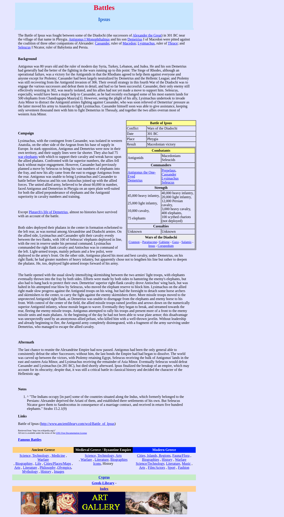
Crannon (134, 242)
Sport (172, 467)
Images (59, 471)
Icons (97, 463)
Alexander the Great (147, 35)
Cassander (102, 43)
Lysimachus (146, 43)
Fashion (183, 467)
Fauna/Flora (180, 455)
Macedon (129, 43)
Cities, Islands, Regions (154, 455)
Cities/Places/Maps (57, 463)
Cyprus (104, 477)
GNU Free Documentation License (71, 433)
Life (38, 463)
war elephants (27, 157)
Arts (17, 467)
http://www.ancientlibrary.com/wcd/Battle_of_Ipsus (77, 424)
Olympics (64, 467)
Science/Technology (150, 463)
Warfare (43, 459)
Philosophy (48, 467)
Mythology (30, 471)
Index (104, 489)
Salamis (186, 242)
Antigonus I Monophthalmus (89, 39)
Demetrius (135, 39)
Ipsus (151, 246)
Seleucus (24, 47)
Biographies (23, 463)
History (46, 471)
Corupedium (166, 246)
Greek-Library (103, 483)
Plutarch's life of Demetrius (48, 212)
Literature (30, 467)
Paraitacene (149, 242)
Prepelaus (169, 170)
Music (186, 463)
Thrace (173, 43)
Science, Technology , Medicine (42, 455)
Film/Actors (156, 467)
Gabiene (164, 242)
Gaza (175, 242)
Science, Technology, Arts (103, 455)
